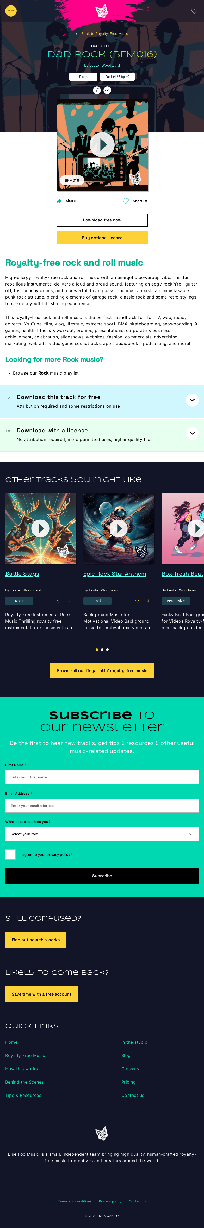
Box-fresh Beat (182, 573)
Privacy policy (110, 1201)
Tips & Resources (23, 1095)
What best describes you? (27, 822)
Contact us (132, 1095)
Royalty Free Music (25, 1055)
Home (11, 1042)
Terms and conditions (75, 1201)
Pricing (128, 1082)
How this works (21, 1068)
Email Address (18, 793)
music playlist (58, 373)
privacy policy (58, 854)
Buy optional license (102, 237)
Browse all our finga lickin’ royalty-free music (102, 670)
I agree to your (46, 854)
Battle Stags (22, 573)
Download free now (102, 220)
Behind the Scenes (24, 1082)
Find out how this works (36, 939)
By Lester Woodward (102, 65)
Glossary (130, 1068)
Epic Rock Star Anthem (114, 573)
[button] (102, 649)
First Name (16, 765)
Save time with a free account (41, 994)
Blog (126, 1055)
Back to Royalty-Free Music (101, 33)
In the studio (134, 1042)
